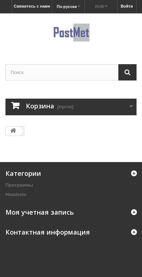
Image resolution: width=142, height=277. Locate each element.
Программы (19, 185)
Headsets (16, 194)
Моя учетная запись (39, 212)
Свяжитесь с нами (32, 6)
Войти (127, 6)
